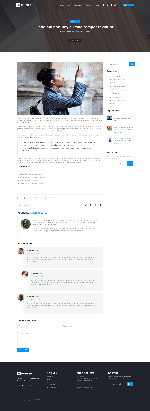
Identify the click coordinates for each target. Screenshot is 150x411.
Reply (38, 253)
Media (36, 198)
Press (42, 198)
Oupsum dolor (38, 212)
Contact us (50, 382)
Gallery (49, 198)
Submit (23, 350)
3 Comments (117, 121)
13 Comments (86, 32)
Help (48, 379)
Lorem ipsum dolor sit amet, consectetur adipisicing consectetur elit (88, 379)
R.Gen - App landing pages (25, 400)
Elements (88, 5)
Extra (97, 5)
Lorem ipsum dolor (115, 76)
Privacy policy (51, 387)
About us (50, 377)
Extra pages (77, 5)
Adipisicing (112, 83)
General (71, 32)
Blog (78, 40)
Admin (63, 32)
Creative (76, 32)
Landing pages (65, 5)
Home (72, 40)
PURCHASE (128, 5)
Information (29, 198)
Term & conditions (53, 384)
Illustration (56, 198)
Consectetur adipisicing (117, 79)
